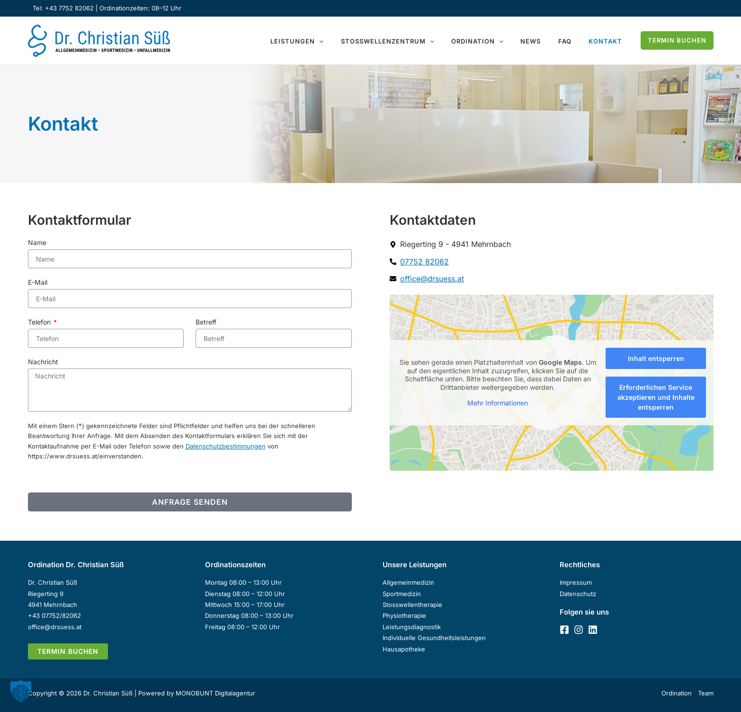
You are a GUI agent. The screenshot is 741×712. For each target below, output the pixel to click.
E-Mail (37, 282)
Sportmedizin (402, 594)
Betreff (206, 322)
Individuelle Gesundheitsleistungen (434, 638)
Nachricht (43, 362)
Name (37, 242)
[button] (346, 41)
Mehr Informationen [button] (497, 403)
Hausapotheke (404, 649)
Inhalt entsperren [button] (655, 358)
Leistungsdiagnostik (412, 627)
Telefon (40, 322)
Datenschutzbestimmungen (226, 446)
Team (706, 693)
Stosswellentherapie (412, 604)
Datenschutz (578, 594)
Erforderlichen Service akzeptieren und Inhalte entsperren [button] (655, 397)
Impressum (576, 582)
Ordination (676, 693)
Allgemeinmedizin (408, 582)
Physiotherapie (404, 615)
